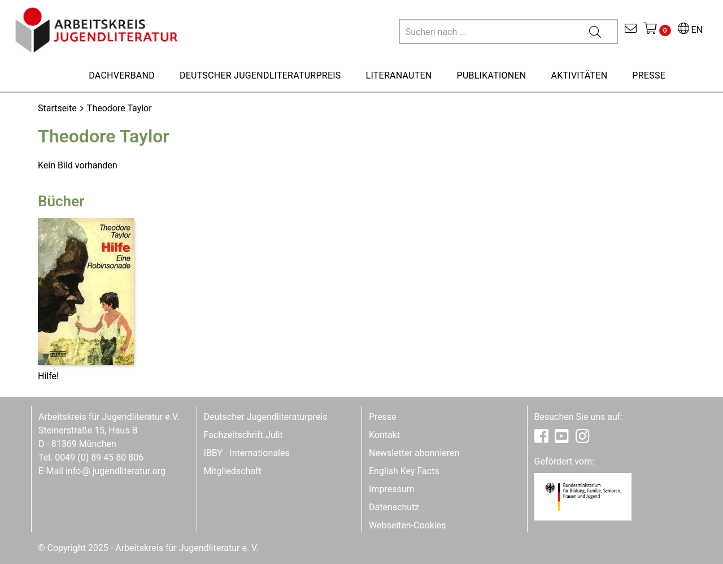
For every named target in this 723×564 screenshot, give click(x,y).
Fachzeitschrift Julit (243, 434)
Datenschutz (394, 507)
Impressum (392, 489)
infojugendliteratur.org (115, 471)
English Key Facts (404, 471)
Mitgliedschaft (233, 471)
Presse (383, 416)
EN (690, 29)
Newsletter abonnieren (414, 453)
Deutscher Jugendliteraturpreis (266, 416)
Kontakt (384, 434)
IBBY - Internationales (247, 453)
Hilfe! (48, 376)
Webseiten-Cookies (407, 525)
